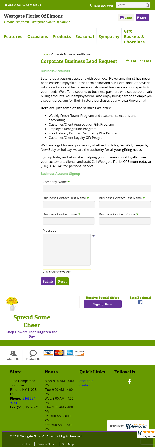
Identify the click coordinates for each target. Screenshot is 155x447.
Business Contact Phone (118, 214)
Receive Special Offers (102, 298)
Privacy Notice (47, 444)
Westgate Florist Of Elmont (33, 16)
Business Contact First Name (66, 198)
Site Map (68, 444)
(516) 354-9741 (103, 6)
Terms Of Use (22, 444)
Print (131, 61)
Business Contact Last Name (122, 198)
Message (49, 230)
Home (44, 54)
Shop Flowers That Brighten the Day (31, 334)
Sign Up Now (102, 304)
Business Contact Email (61, 214)
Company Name (56, 182)
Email (145, 61)
